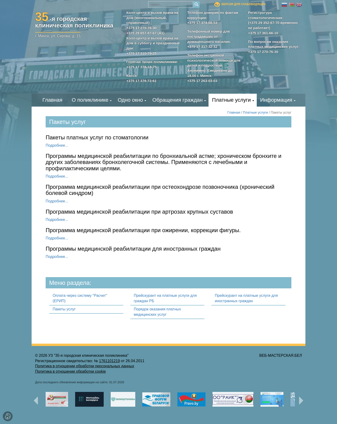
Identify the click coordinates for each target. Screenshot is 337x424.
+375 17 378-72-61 (141, 81)
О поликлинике (90, 100)
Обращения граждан (177, 100)
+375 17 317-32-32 (202, 46)
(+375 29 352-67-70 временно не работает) (273, 25)
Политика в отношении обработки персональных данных (84, 366)
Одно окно (130, 100)
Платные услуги (231, 100)
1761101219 (109, 361)
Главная (52, 100)
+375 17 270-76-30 (141, 28)
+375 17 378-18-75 (141, 67)
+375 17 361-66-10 (263, 33)
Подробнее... (57, 145)
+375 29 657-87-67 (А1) (145, 33)
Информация (276, 100)
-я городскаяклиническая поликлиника (74, 21)
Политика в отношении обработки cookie (70, 371)
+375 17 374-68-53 (202, 23)
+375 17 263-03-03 (202, 81)
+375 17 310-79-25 (141, 53)
